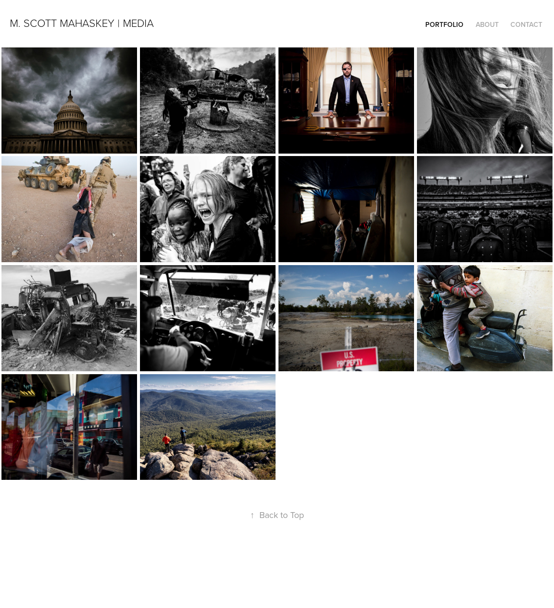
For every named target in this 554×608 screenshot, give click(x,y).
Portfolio (444, 24)
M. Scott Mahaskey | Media (82, 22)
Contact (526, 24)
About (487, 24)
